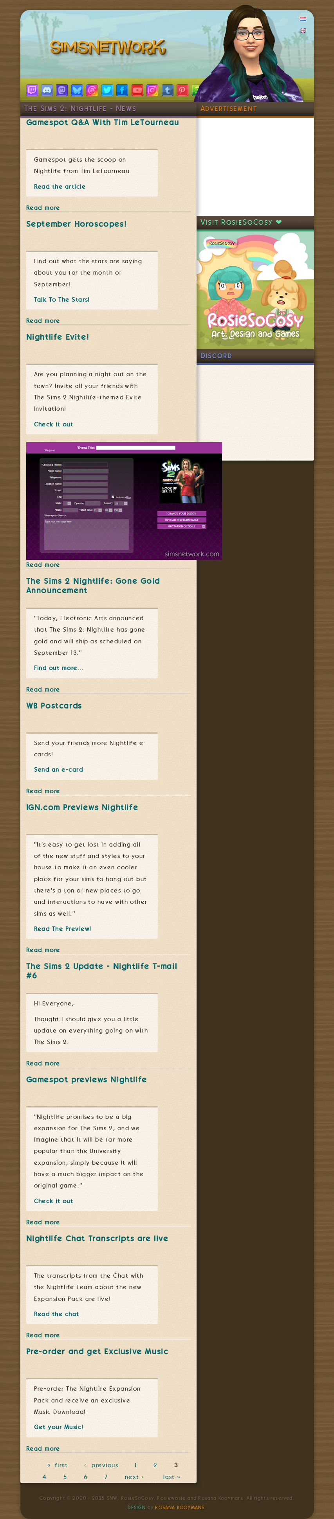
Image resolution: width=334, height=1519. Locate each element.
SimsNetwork (110, 49)
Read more (43, 207)
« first (57, 1465)
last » (172, 1477)
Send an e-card (58, 769)
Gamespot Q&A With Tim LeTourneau (102, 122)
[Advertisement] (255, 167)
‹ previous (101, 1465)
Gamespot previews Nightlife (86, 1079)
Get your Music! (59, 1427)
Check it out (54, 424)
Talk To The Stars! (62, 299)
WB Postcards (54, 705)
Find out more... (59, 668)
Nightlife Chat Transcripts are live (97, 1238)
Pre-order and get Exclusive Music (97, 1351)
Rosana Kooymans (179, 1507)
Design (137, 1507)
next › (136, 1477)
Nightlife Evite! (57, 337)
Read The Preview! (63, 929)
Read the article (60, 186)
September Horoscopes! (76, 224)
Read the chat (56, 1314)
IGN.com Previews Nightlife (82, 807)
